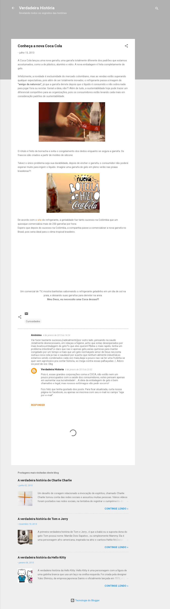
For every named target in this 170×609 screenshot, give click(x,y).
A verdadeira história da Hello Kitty (42, 557)
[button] (126, 46)
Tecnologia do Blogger (85, 600)
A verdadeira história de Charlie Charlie (45, 480)
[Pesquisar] (157, 9)
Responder (38, 405)
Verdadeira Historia (52, 369)
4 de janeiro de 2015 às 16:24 (56, 335)
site (40, 219)
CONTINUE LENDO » (116, 508)
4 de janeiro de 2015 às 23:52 (78, 369)
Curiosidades (33, 321)
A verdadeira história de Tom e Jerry (43, 519)
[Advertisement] (79, 22)
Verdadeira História (36, 8)
